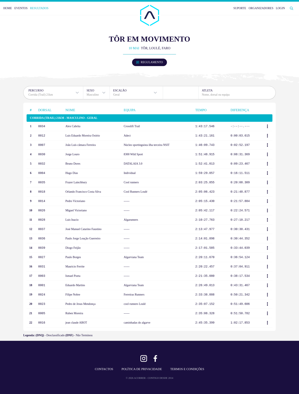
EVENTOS (21, 8)
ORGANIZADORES (261, 8)
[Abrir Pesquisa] (291, 8)
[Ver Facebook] (155, 358)
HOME (7, 8)
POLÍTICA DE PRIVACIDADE (141, 369)
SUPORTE (239, 8)
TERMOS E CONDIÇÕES (187, 369)
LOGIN (280, 8)
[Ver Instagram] (143, 358)
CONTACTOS (104, 369)
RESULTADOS (39, 8)
